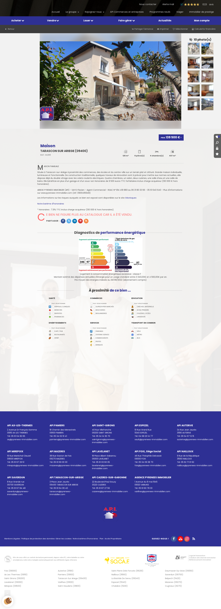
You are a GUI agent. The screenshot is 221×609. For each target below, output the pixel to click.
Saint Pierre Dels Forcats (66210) (127, 570)
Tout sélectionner (58, 303)
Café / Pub (58, 331)
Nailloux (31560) (119, 574)
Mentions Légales (12, 538)
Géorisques (130, 197)
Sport (56, 338)
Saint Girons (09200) (14, 578)
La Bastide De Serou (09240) (125, 578)
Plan (101, 538)
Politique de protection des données (38, 538)
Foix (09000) (10, 570)
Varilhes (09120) (66, 582)
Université (141, 317)
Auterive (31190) (65, 570)
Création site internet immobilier (202, 558)
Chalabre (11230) (119, 586)
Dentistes (58, 314)
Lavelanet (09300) (13, 582)
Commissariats (102, 338)
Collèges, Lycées (144, 314)
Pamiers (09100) (66, 574)
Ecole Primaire (143, 310)
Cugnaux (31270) (173, 586)
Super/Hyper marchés (105, 307)
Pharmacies (59, 317)
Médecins (58, 310)
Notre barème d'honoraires (51, 203)
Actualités (164, 20)
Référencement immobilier (200, 560)
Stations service (102, 335)
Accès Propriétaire (113, 538)
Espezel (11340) (118, 582)
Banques (99, 345)
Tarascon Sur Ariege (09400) (72, 578)
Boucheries (100, 310)
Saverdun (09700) (174, 574)
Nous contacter (147, 4)
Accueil (56, 12)
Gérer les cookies (64, 538)
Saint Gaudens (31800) (69, 586)
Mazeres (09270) (173, 582)
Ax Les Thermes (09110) (15, 574)
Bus (138, 338)
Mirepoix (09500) (12, 586)
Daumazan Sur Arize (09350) (179, 570)
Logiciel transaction (197, 556)
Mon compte (201, 20)
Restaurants (59, 335)
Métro (139, 335)
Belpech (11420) (172, 578)
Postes (98, 341)
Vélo (139, 331)
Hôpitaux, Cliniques (62, 307)
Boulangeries (101, 314)
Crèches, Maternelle (145, 307)
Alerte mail (168, 4)
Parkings (99, 331)
